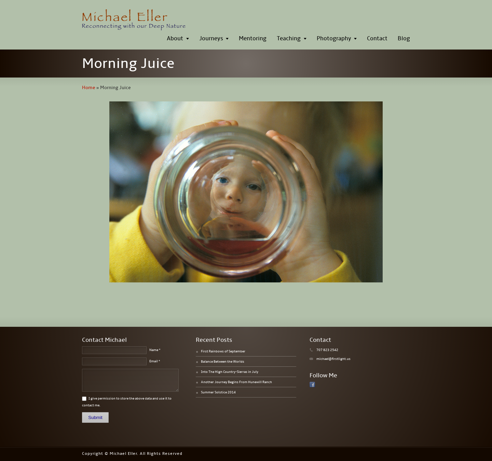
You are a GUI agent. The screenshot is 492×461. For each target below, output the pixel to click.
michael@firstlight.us (333, 359)
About (175, 38)
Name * (155, 350)
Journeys (211, 38)
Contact (377, 38)
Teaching (289, 38)
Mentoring (252, 38)
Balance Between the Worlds (222, 362)
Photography (334, 38)
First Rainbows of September (223, 351)
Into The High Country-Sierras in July (229, 372)
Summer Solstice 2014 (218, 392)
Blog (404, 38)
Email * (154, 361)
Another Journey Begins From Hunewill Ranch (236, 382)
